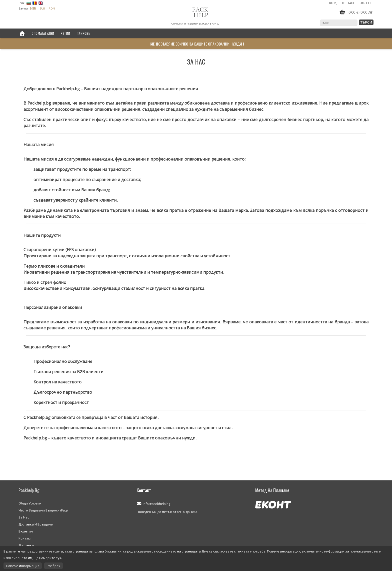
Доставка (26, 545)
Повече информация (22, 565)
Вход (332, 3)
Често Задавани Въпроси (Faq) (43, 510)
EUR (42, 8)
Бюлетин (367, 3)
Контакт (348, 3)
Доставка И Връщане (35, 524)
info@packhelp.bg (156, 503)
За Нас (23, 517)
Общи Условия (30, 503)
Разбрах (53, 565)
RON (52, 8)
